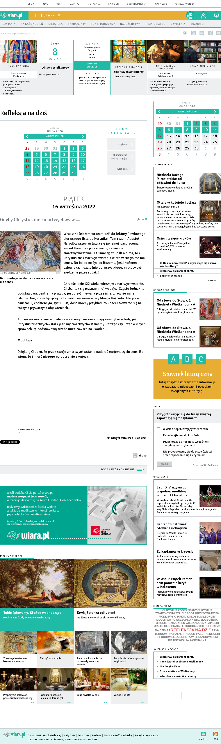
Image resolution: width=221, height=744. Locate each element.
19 (36, 166)
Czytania (140, 219)
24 (82, 166)
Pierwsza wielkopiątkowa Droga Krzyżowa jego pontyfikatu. (175, 593)
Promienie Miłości (29, 429)
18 (27, 166)
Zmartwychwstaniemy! (129, 72)
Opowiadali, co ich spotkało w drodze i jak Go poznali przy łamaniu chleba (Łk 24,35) (92, 80)
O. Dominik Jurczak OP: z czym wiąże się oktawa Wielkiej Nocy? (188, 264)
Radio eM (113, 4)
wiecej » (55, 97)
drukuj (143, 455)
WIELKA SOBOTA (179, 637)
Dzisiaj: (55, 130)
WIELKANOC (199, 637)
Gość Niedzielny (137, 4)
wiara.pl (14, 15)
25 (27, 172)
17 (82, 160)
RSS (215, 733)
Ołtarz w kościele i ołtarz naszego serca (176, 204)
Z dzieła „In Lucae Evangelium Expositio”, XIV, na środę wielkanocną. (173, 246)
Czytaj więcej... (128, 97)
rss (193, 33)
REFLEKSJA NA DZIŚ (190, 630)
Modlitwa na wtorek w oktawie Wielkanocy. (101, 617)
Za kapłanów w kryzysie (175, 552)
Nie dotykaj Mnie (170, 666)
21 (55, 166)
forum (30, 4)
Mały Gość (161, 4)
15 (64, 160)
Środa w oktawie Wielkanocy (18, 75)
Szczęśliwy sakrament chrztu (177, 271)
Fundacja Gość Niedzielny (118, 735)
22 (64, 166)
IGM (38, 735)
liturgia (48, 15)
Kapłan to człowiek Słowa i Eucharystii (172, 526)
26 (36, 172)
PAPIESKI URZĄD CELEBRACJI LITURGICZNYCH (186, 624)
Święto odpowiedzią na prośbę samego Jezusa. (174, 189)
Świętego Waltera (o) (49, 74)
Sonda (157, 406)
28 (27, 148)
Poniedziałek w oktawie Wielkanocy (181, 661)
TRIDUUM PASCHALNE (198, 634)
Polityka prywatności (147, 735)
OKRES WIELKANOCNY (190, 623)
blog (45, 4)
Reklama (96, 735)
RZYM (215, 630)
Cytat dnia (92, 73)
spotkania (94, 4)
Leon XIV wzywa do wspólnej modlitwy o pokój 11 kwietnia (172, 491)
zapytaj (74, 4)
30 (46, 148)
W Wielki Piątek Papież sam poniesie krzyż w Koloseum (174, 583)
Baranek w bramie (171, 275)
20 (46, 166)
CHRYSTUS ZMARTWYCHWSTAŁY (183, 612)
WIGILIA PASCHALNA (192, 640)
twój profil (203, 15)
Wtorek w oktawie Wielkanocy (178, 676)
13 (46, 160)
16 (73, 160)
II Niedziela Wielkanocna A (165, 75)
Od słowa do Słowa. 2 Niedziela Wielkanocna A (176, 302)
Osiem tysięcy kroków (174, 238)
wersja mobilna (185, 4)
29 (36, 148)
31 (55, 148)
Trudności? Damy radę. (125, 76)
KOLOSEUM (195, 616)
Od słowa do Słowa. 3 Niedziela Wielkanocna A (176, 330)
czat (59, 4)
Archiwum (213, 465)
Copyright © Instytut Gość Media (45, 739)
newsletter (202, 33)
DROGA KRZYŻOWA (198, 613)
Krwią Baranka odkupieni (96, 613)
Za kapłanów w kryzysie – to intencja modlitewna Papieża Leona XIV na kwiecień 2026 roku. (176, 559)
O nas (31, 735)
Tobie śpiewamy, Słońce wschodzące (32, 613)
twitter (218, 33)
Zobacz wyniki (199, 465)
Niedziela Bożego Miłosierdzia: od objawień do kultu (171, 179)
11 (27, 160)
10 (82, 154)
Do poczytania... (202, 73)
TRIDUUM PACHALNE (169, 634)
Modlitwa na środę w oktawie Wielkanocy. (26, 617)
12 (36, 160)
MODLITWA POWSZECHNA (173, 619)
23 (73, 166)
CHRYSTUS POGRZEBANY (179, 610)
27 (46, 172)
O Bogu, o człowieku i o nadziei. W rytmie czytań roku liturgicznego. (176, 311)
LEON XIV (209, 616)
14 (55, 160)
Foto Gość (83, 735)
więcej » (18, 97)
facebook (210, 33)
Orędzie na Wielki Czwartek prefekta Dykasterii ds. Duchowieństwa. (172, 536)
